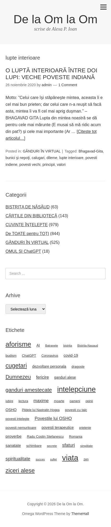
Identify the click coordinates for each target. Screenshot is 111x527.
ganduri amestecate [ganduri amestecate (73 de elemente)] (28, 390)
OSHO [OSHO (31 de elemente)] (10, 410)
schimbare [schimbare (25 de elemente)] (34, 446)
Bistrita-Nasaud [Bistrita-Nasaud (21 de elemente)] (87, 345)
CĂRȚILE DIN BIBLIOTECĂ (31, 216)
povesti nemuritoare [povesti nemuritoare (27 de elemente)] (20, 428)
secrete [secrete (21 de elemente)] (52, 445)
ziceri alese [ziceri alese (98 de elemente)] (20, 470)
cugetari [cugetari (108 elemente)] (16, 365)
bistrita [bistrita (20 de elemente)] (67, 345)
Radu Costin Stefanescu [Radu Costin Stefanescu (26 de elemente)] (45, 436)
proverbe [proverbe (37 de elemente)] (13, 436)
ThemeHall (80, 514)
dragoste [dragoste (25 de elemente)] (78, 366)
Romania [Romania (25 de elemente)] (75, 436)
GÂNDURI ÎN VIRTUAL (41, 151)
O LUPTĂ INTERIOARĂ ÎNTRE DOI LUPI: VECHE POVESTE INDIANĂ (51, 73)
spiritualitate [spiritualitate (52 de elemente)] (17, 458)
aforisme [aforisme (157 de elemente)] (18, 344)
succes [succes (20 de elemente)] (40, 459)
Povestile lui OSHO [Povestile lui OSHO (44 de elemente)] (53, 418)
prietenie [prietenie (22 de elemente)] (85, 428)
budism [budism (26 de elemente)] (10, 356)
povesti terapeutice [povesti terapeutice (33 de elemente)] (58, 427)
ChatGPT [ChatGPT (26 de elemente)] (29, 356)
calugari (38, 158)
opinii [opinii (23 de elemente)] (89, 401)
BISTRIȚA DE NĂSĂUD (27, 207)
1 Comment (67, 85)
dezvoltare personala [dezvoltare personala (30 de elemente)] (49, 366)
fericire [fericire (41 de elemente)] (42, 377)
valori (61, 164)
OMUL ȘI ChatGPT (23, 251)
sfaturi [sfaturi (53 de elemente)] (68, 445)
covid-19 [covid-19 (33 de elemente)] (71, 355)
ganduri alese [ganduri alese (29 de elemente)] (65, 377)
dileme (52, 158)
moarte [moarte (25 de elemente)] (59, 401)
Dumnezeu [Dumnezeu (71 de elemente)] (18, 377)
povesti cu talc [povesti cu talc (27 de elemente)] (76, 410)
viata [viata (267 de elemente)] (70, 457)
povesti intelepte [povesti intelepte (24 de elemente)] (17, 419)
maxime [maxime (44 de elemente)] (40, 400)
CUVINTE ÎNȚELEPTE (26, 224)
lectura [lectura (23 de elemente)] (23, 401)
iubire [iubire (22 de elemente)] (9, 401)
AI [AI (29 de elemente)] (38, 345)
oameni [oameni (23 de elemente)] (75, 401)
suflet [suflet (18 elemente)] (53, 459)
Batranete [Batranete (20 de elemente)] (51, 345)
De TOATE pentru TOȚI (27, 233)
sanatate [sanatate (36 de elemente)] (13, 445)
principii (48, 164)
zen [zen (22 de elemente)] (86, 459)
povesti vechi (29, 164)
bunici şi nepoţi (17, 158)
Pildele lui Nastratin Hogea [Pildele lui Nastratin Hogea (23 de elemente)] (41, 410)
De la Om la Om (56, 19)
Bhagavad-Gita (90, 151)
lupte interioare (71, 158)
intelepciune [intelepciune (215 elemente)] (76, 389)
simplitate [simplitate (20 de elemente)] (86, 445)
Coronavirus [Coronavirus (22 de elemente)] (49, 356)
